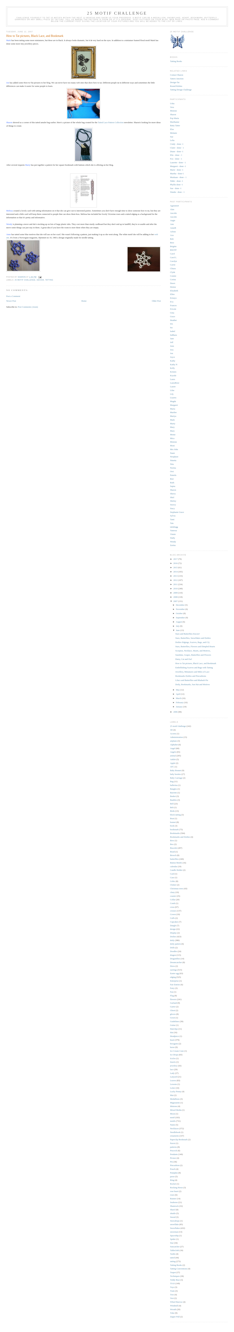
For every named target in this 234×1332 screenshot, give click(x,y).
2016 (175, 563)
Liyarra (173, 397)
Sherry (173, 493)
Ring (172, 1180)
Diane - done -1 (176, 151)
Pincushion (175, 1165)
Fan (171, 992)
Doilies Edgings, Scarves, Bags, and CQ (192, 642)
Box (172, 844)
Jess (172, 349)
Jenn (172, 346)
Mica (172, 438)
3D (171, 730)
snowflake (174, 1224)
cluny (172, 892)
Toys (172, 1287)
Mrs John (174, 449)
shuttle (173, 1213)
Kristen (173, 372)
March (179, 698)
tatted (172, 1257)
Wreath (173, 1309)
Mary (172, 427)
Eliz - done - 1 (176, 155)
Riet (172, 479)
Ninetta (173, 460)
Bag (172, 781)
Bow (172, 840)
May (178, 690)
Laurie (173, 386)
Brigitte (173, 246)
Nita (172, 464)
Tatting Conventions (178, 1268)
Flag (172, 995)
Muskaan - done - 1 (178, 177)
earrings (173, 970)
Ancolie (173, 213)
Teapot (173, 1272)
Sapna (172, 486)
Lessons (173, 1084)
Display (173, 933)
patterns (173, 1147)
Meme (173, 434)
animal (173, 755)
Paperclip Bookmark (179, 1139)
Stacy (172, 508)
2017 (175, 559)
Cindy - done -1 (176, 144)
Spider (173, 1239)
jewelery (173, 1065)
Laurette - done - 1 (178, 162)
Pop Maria (174, 118)
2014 (175, 571)
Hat (171, 1032)
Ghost (172, 1010)
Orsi (172, 471)
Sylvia (173, 515)
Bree (172, 242)
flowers (173, 999)
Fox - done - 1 (176, 159)
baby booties (175, 774)
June (178, 630)
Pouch (173, 1169)
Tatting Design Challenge (181, 89)
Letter (172, 1088)
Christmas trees (176, 888)
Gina (172, 313)
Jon (171, 353)
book (172, 826)
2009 (175, 593)
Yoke (172, 1313)
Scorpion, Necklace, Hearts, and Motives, (193, 650)
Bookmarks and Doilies (180, 837)
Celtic (172, 881)
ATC (172, 766)
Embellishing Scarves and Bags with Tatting (194, 667)
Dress (172, 966)
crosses (173, 911)
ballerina (173, 785)
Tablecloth (174, 1250)
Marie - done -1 (176, 170)
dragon (173, 955)
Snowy (173, 504)
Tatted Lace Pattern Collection (111, 122)
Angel (172, 748)
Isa (171, 327)
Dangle (173, 925)
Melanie (173, 133)
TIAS (172, 1283)
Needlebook (175, 1132)
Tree (172, 1294)
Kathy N (173, 364)
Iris (171, 324)
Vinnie (173, 534)
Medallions (175, 1099)
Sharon (173, 114)
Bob (172, 239)
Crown (173, 914)
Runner (173, 1198)
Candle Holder (176, 870)
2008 (175, 597)
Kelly (172, 368)
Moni (172, 445)
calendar (173, 866)
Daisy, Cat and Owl (183, 659)
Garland (173, 1003)
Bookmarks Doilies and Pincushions (190, 676)
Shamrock (174, 1206)
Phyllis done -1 (176, 184)
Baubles (173, 800)
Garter (173, 1006)
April (178, 694)
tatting (49, 280)
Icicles (173, 1058)
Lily (172, 394)
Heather (173, 320)
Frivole (173, 309)
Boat (172, 818)
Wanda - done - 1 (177, 192)
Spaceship (174, 1235)
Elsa (172, 129)
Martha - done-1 (177, 173)
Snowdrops (175, 1221)
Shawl (173, 1209)
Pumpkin (174, 1173)
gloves (173, 1014)
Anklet (173, 759)
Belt (172, 807)
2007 (175, 601)
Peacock (173, 1150)
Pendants (174, 1154)
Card (172, 874)
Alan (172, 209)
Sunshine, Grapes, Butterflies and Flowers (193, 655)
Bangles (173, 789)
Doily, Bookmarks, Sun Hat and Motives (192, 684)
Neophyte (174, 456)
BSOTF (173, 250)
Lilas (172, 390)
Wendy (173, 541)
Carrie (172, 264)
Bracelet (173, 848)
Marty (172, 423)
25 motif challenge (25, 280)
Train (172, 1291)
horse (172, 1047)
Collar (173, 899)
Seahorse (174, 1202)
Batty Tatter (175, 125)
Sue (171, 136)
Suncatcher (175, 1246)
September (180, 617)
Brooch (173, 855)
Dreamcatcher (176, 962)
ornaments (174, 1136)
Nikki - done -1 (176, 181)
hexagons (174, 1043)
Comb (172, 903)
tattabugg (174, 527)
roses (172, 1195)
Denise (173, 287)
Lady (172, 1073)
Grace (172, 316)
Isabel (172, 331)
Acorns (173, 733)
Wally (172, 538)
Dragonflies (175, 958)
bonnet (173, 822)
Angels (173, 752)
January (179, 706)
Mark (172, 420)
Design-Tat (175, 82)
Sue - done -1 (176, 188)
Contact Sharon (176, 75)
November (180, 609)
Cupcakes (174, 922)
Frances (173, 305)
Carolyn (173, 261)
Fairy (172, 988)
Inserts (173, 1062)
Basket (173, 796)
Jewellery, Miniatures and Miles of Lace (192, 672)
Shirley (173, 501)
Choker (173, 885)
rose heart (174, 1191)
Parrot (172, 1143)
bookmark (174, 829)
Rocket (173, 1184)
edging (173, 977)
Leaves (173, 1080)
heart (172, 1040)
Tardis (172, 1254)
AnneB (173, 228)
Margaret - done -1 (178, 166)
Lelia (172, 140)
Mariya (173, 416)
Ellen (172, 294)
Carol (172, 253)
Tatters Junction (177, 78)
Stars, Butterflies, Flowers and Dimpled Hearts (195, 646)
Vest (172, 1298)
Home (84, 301)
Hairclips (174, 1029)
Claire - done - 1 (177, 148)
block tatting (175, 814)
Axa (172, 235)
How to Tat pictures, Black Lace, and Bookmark (195, 663)
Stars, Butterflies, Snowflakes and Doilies (193, 638)
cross (172, 907)
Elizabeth (174, 290)
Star (172, 1243)
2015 (175, 567)
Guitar (173, 1025)
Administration (176, 737)
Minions (173, 1106)
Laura (172, 379)
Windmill (174, 1305)
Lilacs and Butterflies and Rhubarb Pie (191, 680)
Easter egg (174, 973)
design (40, 280)
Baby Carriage (176, 778)
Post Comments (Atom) (28, 307)
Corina (173, 279)
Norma (173, 468)
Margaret (174, 405)
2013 (175, 576)
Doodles (173, 951)
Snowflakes (175, 1228)
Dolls (172, 947)
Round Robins (176, 86)
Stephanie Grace (177, 512)
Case (172, 877)
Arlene (173, 231)
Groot (172, 1017)
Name (172, 1125)
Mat (172, 1095)
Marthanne (174, 122)
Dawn (172, 283)
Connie (173, 276)
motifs (173, 1121)
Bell (172, 803)
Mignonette (175, 1102)
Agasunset (174, 205)
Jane (172, 338)
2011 (175, 584)
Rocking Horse (176, 1187)
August (179, 622)
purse (172, 1176)
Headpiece (174, 1036)
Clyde (172, 272)
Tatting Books (176, 61)
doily (172, 940)
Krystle (173, 375)
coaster (173, 896)
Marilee (173, 412)
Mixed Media (176, 1110)
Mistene (173, 111)
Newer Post (11, 301)
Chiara (173, 268)
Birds (172, 811)
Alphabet (174, 744)
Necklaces (174, 1128)
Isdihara (173, 335)
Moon (172, 1113)
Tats (172, 523)
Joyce (172, 357)
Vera (172, 107)
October (179, 613)
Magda (173, 401)
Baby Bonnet (175, 770)
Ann (172, 224)
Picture (173, 1158)
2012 (175, 580)
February (180, 702)
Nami (172, 453)
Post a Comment (13, 296)
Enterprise (174, 981)
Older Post (156, 301)
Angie (172, 220)
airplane (173, 741)
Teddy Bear (175, 1280)
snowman (174, 1232)
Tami (172, 519)
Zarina (173, 545)
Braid (172, 851)
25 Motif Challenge (117, 13)
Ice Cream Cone (177, 1051)
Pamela (173, 475)
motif (172, 1117)
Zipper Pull (175, 1316)
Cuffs (172, 918)
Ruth (172, 482)
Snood (173, 1217)
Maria (172, 409)
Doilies (173, 936)
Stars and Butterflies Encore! (187, 634)
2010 (175, 588)
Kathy (172, 361)
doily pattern (175, 944)
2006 (175, 712)
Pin (171, 1162)
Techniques (175, 1276)
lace (172, 1069)
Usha (172, 103)
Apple (172, 763)
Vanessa (173, 530)
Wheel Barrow (176, 1302)
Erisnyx (173, 298)
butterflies (174, 859)
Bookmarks (175, 833)
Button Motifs (176, 863)
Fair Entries (175, 984)
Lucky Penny (175, 1091)
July (178, 626)
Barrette (173, 792)
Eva (171, 301)
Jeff (171, 342)
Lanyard (173, 1076)
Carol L (173, 257)
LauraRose (174, 383)
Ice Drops (174, 1054)
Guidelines (174, 1021)
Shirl (172, 497)
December (180, 605)
